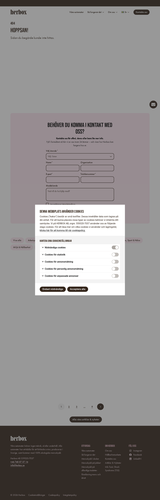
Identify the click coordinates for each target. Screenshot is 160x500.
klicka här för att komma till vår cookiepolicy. (62, 230)
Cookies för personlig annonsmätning (62, 268)
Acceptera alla (77, 289)
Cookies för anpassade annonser (60, 276)
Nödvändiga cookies (54, 247)
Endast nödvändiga (52, 289)
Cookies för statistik (53, 254)
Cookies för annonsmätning (57, 261)
